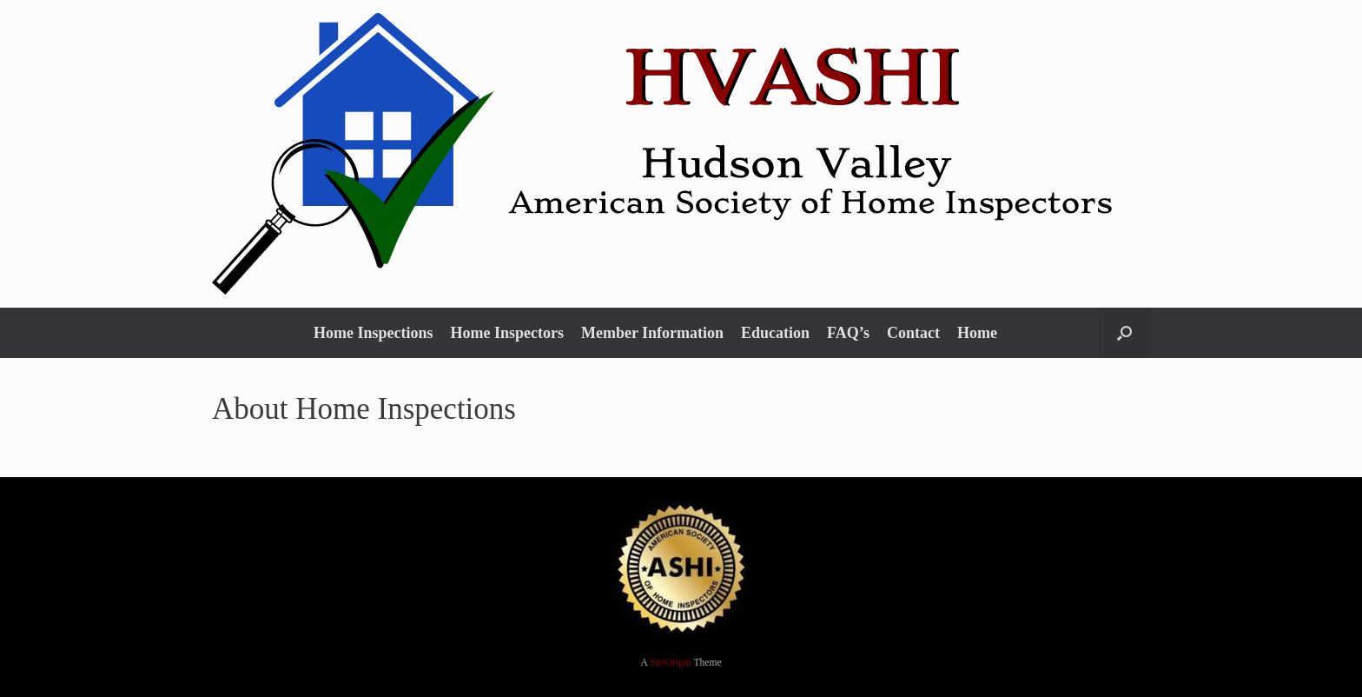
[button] (1124, 333)
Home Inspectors (506, 333)
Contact (913, 333)
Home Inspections (373, 333)
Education (775, 333)
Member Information (652, 333)
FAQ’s (848, 333)
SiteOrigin (670, 662)
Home (977, 333)
